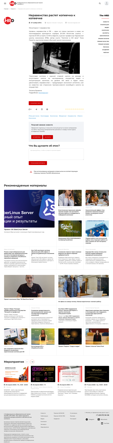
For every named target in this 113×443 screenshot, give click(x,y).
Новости (106, 22)
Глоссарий (73, 418)
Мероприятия (104, 35)
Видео (107, 27)
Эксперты (105, 33)
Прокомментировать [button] (38, 163)
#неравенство (72, 116)
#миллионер (54, 116)
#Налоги (79, 116)
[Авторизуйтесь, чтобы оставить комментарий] (56, 154)
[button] (106, 3)
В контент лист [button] (36, 103)
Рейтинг (106, 52)
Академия (105, 49)
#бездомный (62, 116)
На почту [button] (48, 137)
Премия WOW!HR (103, 38)
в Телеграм (36, 137)
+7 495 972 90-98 (102, 415)
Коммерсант (43, 93)
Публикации (104, 24)
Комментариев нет (72, 22)
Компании (105, 30)
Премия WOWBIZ (103, 44)
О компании (73, 413)
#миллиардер (45, 116)
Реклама (106, 47)
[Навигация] (5, 3)
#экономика (32, 118)
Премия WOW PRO (103, 41)
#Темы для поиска (34, 116)
